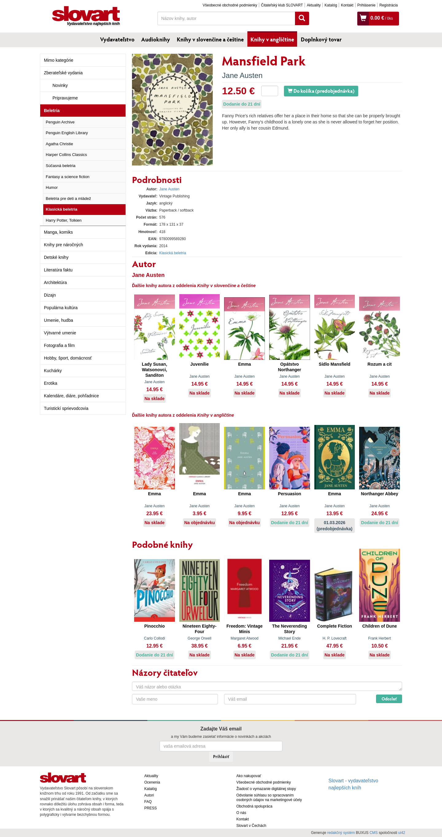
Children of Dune (379, 626)
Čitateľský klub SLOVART (282, 5)
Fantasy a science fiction (67, 176)
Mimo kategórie (58, 60)
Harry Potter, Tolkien (64, 220)
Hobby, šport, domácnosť (68, 358)
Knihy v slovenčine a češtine (210, 39)
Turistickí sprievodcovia (66, 408)
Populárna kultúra (61, 307)
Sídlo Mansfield (335, 364)
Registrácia (388, 5)
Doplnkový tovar (321, 39)
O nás (241, 813)
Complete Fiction (334, 626)
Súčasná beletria (61, 165)
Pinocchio (154, 626)
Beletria (52, 110)
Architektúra (55, 282)
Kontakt (347, 5)
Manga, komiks (58, 232)
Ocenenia (152, 782)
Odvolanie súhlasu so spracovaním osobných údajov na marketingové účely (269, 797)
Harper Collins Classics (66, 154)
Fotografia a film (59, 345)
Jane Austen (242, 75)
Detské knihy (56, 257)
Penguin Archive (60, 122)
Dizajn (50, 295)
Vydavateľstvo (117, 39)
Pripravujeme (65, 97)
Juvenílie (199, 364)
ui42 (401, 833)
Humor (52, 187)
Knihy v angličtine (272, 39)
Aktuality (313, 5)
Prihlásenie (366, 5)
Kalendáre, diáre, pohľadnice (71, 395)
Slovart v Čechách (251, 825)
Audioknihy (155, 39)
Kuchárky (53, 370)
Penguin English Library (67, 132)
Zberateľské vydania (63, 72)
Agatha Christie (59, 144)
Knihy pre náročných (63, 244)
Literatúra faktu (58, 269)
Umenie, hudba (58, 320)
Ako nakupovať (248, 776)
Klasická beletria (61, 209)
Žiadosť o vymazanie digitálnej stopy (266, 789)
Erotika (50, 383)
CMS (374, 833)
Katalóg (330, 5)
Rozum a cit (379, 364)
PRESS (150, 808)
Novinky (60, 85)
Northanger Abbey (379, 493)
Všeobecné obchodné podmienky (230, 5)
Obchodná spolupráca (254, 806)
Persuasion (289, 493)
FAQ (148, 802)
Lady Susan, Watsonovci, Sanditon (154, 370)
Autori (149, 795)
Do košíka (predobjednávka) (321, 91)
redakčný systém (341, 833)
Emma (244, 364)
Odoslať (389, 699)
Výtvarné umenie (60, 332)
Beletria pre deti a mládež (68, 198)
